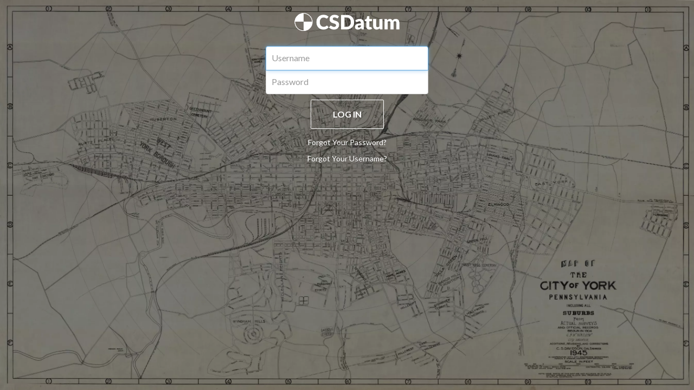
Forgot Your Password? (347, 142)
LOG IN (347, 114)
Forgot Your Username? (347, 158)
